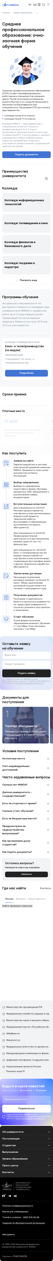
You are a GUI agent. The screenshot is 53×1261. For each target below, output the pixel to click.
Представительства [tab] (39, 899)
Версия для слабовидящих (15, 1211)
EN (30, 4)
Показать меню (48, 4)
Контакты (45, 888)
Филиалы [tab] (21, 899)
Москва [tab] (9, 899)
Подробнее (27, 373)
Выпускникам (10, 1152)
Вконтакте (26, 1091)
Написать (26, 874)
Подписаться (26, 1109)
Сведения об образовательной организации (23, 1223)
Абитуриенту (8, 1234)
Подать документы (26, 155)
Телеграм (41, 1091)
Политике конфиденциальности (29, 683)
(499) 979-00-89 (31, 1217)
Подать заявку (26, 673)
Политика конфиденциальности (17, 1206)
